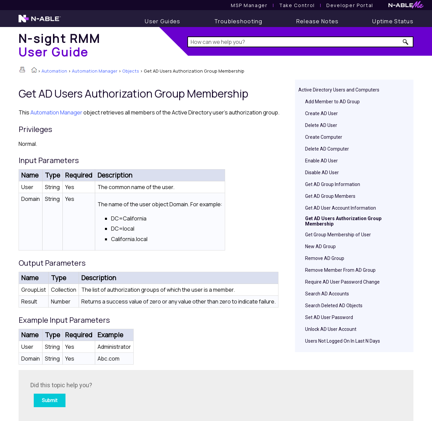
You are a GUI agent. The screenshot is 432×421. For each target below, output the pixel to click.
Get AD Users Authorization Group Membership (343, 221)
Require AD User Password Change (342, 282)
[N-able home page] (40, 21)
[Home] (59, 45)
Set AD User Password (329, 317)
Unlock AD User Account (330, 329)
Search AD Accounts (327, 293)
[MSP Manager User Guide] (249, 5)
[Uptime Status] (392, 21)
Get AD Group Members (330, 196)
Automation (54, 71)
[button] (405, 41)
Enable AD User (321, 160)
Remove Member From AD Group (340, 270)
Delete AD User (321, 125)
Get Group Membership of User (338, 234)
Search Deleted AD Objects (333, 305)
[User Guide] (162, 21)
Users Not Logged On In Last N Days (342, 341)
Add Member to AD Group (332, 101)
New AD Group (320, 246)
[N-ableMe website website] (406, 6)
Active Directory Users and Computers (338, 90)
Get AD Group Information (332, 184)
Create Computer (323, 137)
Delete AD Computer (327, 149)
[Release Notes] (317, 21)
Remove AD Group (324, 258)
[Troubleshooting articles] (238, 21)
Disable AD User (322, 172)
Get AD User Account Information (340, 208)
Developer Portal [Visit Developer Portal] (349, 5)
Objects (130, 71)
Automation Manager (94, 71)
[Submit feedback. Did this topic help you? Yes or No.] (121, 394)
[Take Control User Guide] (297, 5)
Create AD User (321, 113)
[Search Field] (300, 41)
